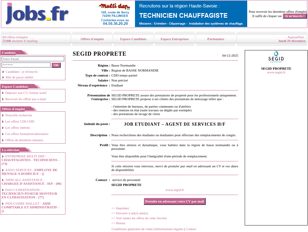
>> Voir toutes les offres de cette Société (139, 218)
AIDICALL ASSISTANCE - (31, 181)
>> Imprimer (120, 208)
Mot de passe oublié (17, 77)
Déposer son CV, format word (24, 93)
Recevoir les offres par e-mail (24, 99)
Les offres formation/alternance (25, 134)
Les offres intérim (16, 127)
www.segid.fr (175, 190)
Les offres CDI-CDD (18, 121)
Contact (191, 229)
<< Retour (118, 223)
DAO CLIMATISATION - (29, 193)
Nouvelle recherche (17, 115)
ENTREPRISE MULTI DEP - (30, 159)
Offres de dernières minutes (22, 140)
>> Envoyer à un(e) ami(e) (129, 213)
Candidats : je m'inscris (20, 71)
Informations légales (169, 229)
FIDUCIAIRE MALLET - (30, 207)
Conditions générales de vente (132, 229)
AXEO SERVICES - (29, 171)
